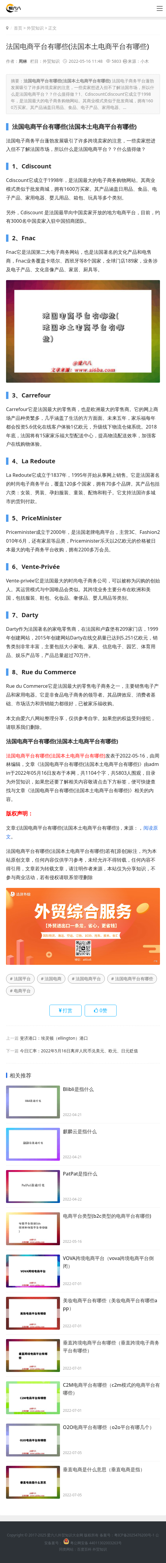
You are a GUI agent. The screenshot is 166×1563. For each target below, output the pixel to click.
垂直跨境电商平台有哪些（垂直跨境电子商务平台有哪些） (111, 1347)
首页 (18, 28)
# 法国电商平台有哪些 (132, 978)
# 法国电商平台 (86, 978)
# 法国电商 (51, 978)
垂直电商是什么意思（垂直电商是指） (104, 1470)
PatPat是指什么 (80, 1174)
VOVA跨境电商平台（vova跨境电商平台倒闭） (108, 1263)
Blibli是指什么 (78, 1089)
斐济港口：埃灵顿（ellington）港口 (54, 1038)
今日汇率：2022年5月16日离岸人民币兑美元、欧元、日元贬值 (79, 1051)
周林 (23, 61)
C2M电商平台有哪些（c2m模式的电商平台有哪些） (111, 1389)
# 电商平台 (20, 991)
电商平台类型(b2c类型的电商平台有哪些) (107, 1216)
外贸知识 (35, 28)
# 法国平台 (20, 978)
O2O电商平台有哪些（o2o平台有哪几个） (108, 1427)
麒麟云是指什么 (80, 1132)
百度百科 (84, 1549)
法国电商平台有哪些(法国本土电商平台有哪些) (80, 46)
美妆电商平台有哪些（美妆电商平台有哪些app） (110, 1305)
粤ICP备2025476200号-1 (134, 1535)
